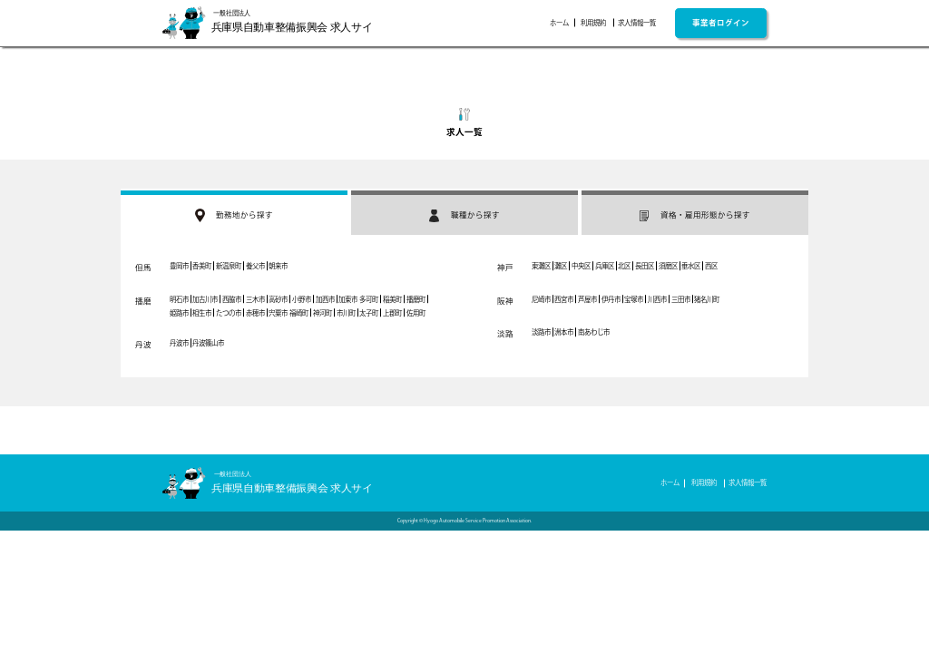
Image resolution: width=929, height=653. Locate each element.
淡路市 (541, 332)
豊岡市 (179, 265)
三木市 (255, 299)
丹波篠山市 (208, 342)
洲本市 (563, 332)
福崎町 (298, 313)
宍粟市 (278, 313)
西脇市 (231, 299)
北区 (624, 265)
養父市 (255, 265)
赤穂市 (255, 313)
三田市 (680, 299)
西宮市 (563, 299)
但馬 (143, 267)
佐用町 (415, 313)
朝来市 (278, 265)
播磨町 (415, 299)
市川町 (346, 313)
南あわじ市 (594, 332)
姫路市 (179, 313)
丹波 (143, 344)
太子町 (368, 313)
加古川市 (205, 299)
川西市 (657, 299)
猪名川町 (706, 299)
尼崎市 (541, 299)
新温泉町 (228, 265)
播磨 (143, 301)
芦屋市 (587, 299)
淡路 (505, 333)
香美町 (201, 265)
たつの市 (228, 313)
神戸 (505, 267)
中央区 (581, 265)
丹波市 (179, 342)
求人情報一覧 (637, 22)
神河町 (322, 313)
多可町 (368, 299)
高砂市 (278, 299)
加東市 (347, 299)
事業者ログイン (720, 22)
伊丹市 (611, 299)
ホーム (559, 22)
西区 (711, 265)
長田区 (644, 265)
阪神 (505, 301)
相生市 (201, 313)
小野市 (301, 299)
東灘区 (541, 265)
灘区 (560, 265)
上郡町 (392, 313)
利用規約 (593, 22)
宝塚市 (633, 299)
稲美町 (392, 299)
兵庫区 (604, 265)
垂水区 (690, 265)
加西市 (325, 299)
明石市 (179, 299)
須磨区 (668, 265)
